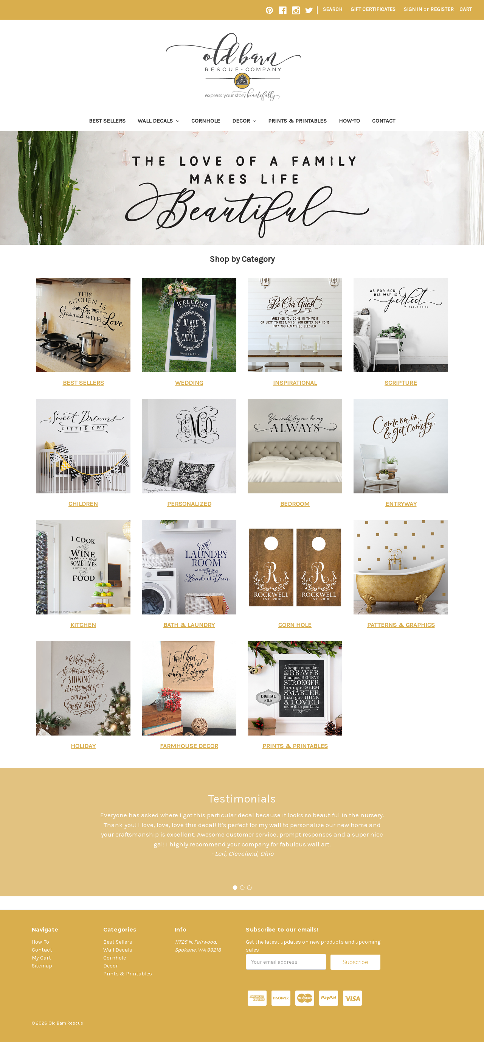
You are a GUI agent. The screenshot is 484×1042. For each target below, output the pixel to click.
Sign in (413, 9)
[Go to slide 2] (242, 887)
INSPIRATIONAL (295, 382)
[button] (83, 325)
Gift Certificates (373, 9)
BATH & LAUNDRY (189, 624)
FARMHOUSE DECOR (189, 746)
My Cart (41, 958)
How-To (349, 120)
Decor (244, 120)
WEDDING (189, 382)
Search (332, 9)
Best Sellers (107, 120)
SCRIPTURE (401, 382)
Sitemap (42, 966)
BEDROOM (295, 503)
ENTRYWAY (401, 503)
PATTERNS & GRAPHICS (401, 624)
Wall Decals (158, 120)
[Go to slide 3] (249, 887)
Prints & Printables (297, 120)
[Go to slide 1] (235, 887)
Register (442, 9)
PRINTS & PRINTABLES (295, 746)
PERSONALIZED (189, 503)
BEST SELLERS (83, 382)
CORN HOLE (295, 624)
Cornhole (205, 120)
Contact (383, 120)
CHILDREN (83, 503)
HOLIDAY (83, 746)
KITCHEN (83, 624)
